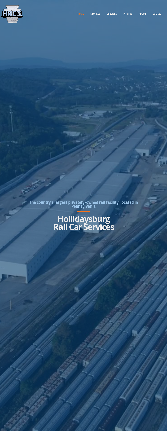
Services (112, 14)
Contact (158, 14)
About (142, 14)
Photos (127, 14)
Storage (95, 14)
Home (80, 14)
